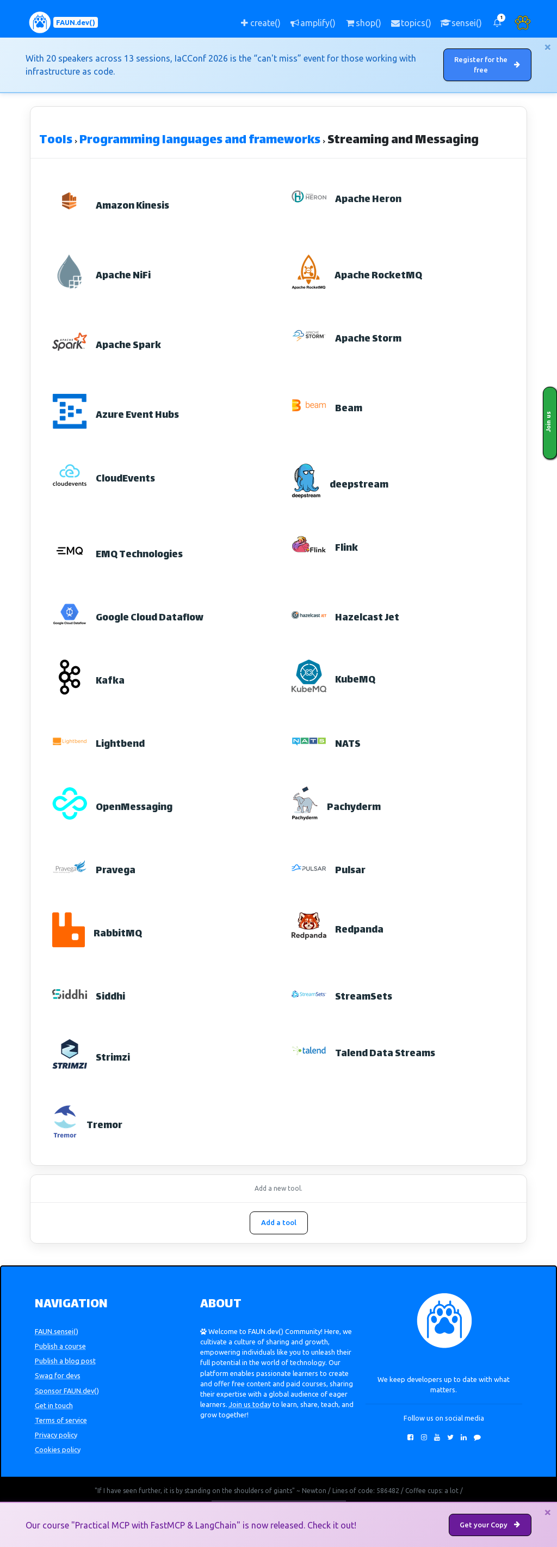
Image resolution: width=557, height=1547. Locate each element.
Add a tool (278, 1223)
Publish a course (60, 1346)
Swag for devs (58, 1376)
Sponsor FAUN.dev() (67, 1390)
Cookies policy (58, 1450)
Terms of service (61, 1420)
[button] (497, 23)
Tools (55, 141)
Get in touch (54, 1405)
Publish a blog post (65, 1361)
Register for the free (490, 65)
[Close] (548, 46)
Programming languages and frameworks (199, 141)
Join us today (250, 1405)
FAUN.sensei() (56, 1332)
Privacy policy (56, 1435)
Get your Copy (490, 1524)
